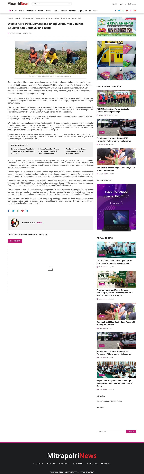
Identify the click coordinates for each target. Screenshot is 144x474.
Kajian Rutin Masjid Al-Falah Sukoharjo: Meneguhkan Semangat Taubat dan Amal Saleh (115, 383)
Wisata (64, 11)
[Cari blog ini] (111, 431)
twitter (52, 463)
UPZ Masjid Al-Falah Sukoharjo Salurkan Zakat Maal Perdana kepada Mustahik (114, 262)
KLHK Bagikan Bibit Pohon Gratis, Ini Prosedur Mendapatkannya (113, 110)
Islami (56, 11)
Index (123, 4)
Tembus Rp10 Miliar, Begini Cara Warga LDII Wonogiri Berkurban (116, 169)
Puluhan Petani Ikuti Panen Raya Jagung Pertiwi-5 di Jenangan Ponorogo (48, 151)
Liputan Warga (85, 11)
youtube (107, 463)
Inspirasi (72, 11)
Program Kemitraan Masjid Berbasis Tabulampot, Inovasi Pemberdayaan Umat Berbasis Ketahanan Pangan (115, 293)
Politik (40, 11)
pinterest (79, 463)
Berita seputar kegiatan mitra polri (79, 472)
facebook (39, 463)
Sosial (48, 11)
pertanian (18, 18)
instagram (93, 463)
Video (95, 11)
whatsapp (65, 463)
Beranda (10, 18)
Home (12, 11)
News (21, 11)
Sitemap (132, 4)
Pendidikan (31, 11)
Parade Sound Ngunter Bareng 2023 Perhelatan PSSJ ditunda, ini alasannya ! (114, 139)
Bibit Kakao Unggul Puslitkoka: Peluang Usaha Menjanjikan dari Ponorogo (23, 151)
